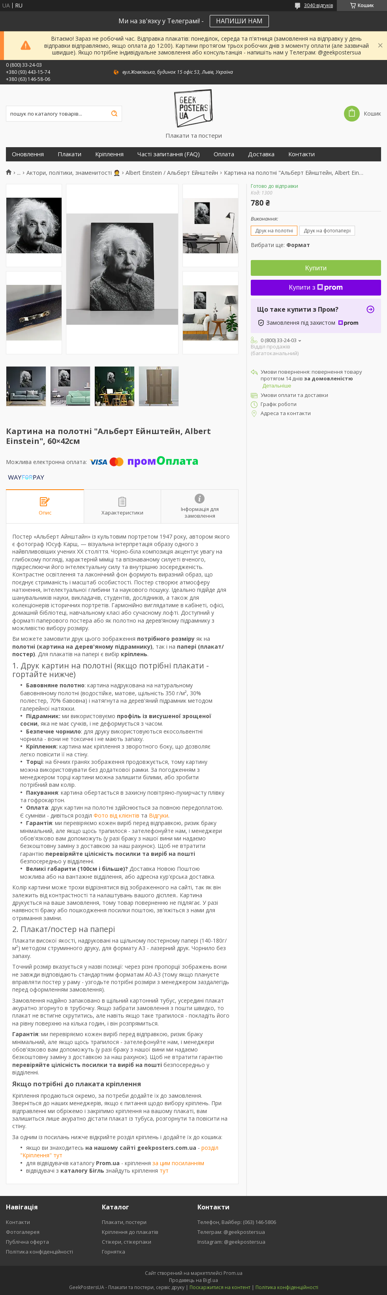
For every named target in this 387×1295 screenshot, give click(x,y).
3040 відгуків (318, 5)
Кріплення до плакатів (130, 1231)
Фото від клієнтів (116, 815)
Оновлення (28, 154)
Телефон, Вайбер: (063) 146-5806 (236, 1222)
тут (164, 1170)
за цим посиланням (178, 1163)
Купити (316, 268)
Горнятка (113, 1251)
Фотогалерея (22, 1231)
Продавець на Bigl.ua (193, 1280)
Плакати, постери (124, 1222)
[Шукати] (114, 114)
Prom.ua (233, 1273)
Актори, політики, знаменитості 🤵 (73, 172)
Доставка (261, 154)
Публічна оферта (27, 1241)
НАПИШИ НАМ (239, 21)
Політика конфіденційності (39, 1251)
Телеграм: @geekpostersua (231, 1231)
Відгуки (158, 815)
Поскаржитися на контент (220, 1287)
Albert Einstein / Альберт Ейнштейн (172, 172)
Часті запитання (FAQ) (168, 154)
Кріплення (109, 154)
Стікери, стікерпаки (126, 1241)
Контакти (301, 154)
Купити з (316, 287)
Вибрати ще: (280, 245)
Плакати (69, 154)
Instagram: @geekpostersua (231, 1241)
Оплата (224, 154)
